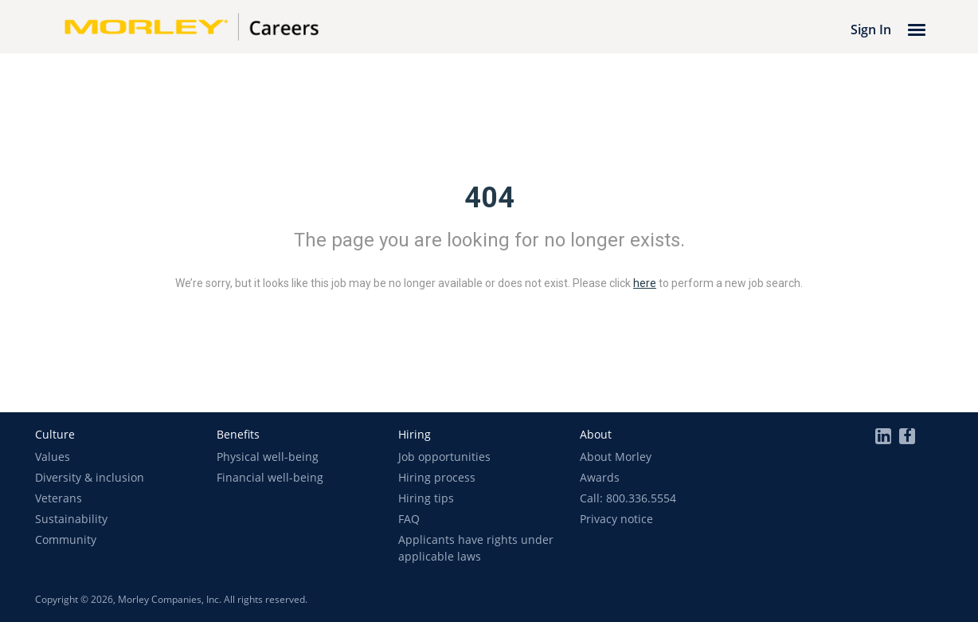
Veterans (58, 498)
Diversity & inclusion (89, 477)
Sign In (871, 29)
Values (52, 456)
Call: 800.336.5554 (628, 498)
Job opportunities (444, 456)
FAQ (409, 518)
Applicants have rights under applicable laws (476, 548)
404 (489, 198)
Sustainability (71, 518)
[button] (55, 434)
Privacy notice (616, 518)
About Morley (615, 456)
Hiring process (436, 477)
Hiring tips (426, 498)
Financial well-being (270, 477)
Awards (600, 477)
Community (65, 539)
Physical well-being (268, 456)
